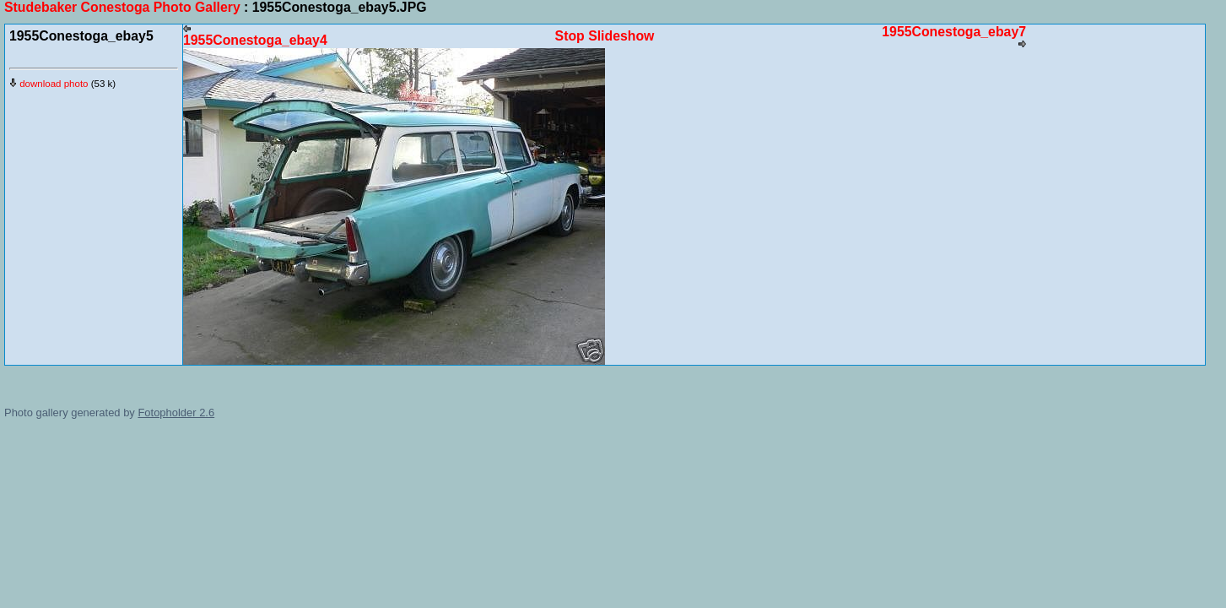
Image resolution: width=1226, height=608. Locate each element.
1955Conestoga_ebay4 (255, 35)
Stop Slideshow (605, 36)
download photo (49, 84)
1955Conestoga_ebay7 (954, 36)
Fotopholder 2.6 (176, 412)
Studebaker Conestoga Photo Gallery (122, 7)
